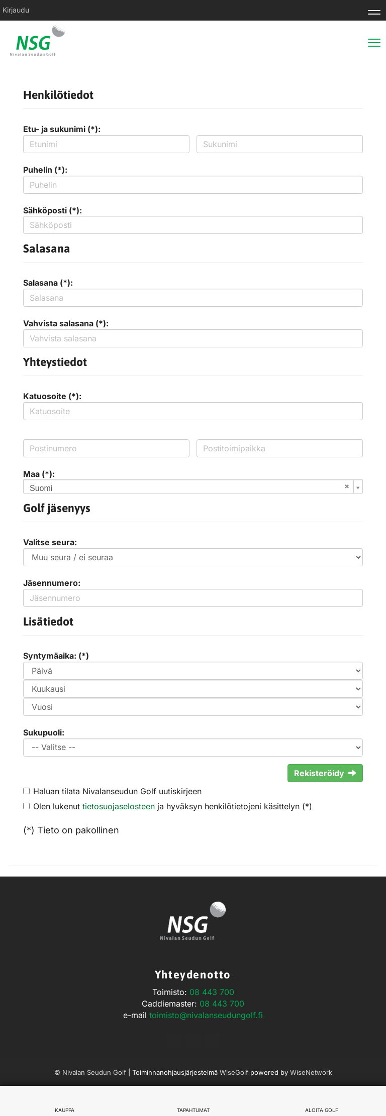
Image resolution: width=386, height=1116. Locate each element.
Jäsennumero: (51, 583)
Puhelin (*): (45, 170)
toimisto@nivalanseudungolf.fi (206, 1015)
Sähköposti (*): (52, 210)
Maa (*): (39, 474)
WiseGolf (234, 1072)
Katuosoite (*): (52, 396)
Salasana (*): (48, 283)
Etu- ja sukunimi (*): (62, 129)
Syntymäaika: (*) (56, 656)
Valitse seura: (50, 542)
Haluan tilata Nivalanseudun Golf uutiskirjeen (117, 791)
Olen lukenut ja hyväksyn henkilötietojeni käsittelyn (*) (172, 806)
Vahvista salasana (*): (66, 323)
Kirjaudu (16, 10)
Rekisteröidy (325, 773)
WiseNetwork (311, 1072)
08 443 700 (211, 992)
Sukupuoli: (43, 732)
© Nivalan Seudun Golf (90, 1072)
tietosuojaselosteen (118, 806)
